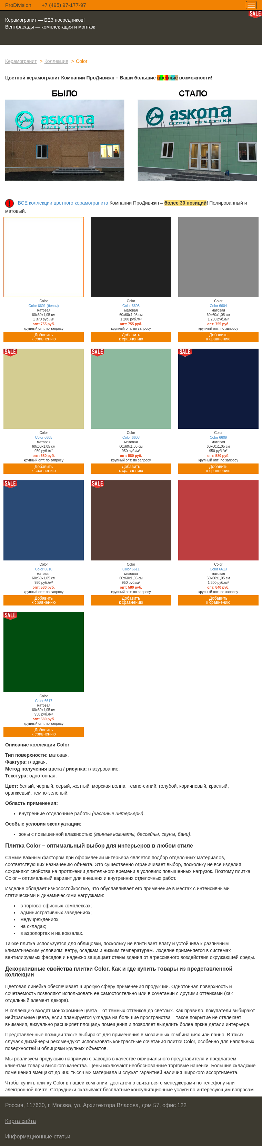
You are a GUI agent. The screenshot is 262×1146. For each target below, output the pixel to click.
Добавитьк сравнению (44, 336)
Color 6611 (131, 569)
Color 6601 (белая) (44, 306)
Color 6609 (218, 437)
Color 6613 (218, 569)
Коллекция (56, 61)
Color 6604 (218, 306)
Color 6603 (131, 306)
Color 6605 (43, 437)
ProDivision (18, 5)
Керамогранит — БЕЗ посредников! (45, 20)
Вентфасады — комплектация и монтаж (50, 27)
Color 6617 (43, 701)
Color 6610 (43, 569)
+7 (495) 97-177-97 (64, 5)
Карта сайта (20, 1121)
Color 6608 (131, 437)
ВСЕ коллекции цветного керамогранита (63, 203)
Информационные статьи (37, 1136)
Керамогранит (21, 61)
